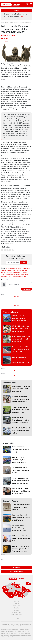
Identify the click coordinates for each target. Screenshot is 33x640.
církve (7, 268)
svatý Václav (13, 268)
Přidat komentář (26, 289)
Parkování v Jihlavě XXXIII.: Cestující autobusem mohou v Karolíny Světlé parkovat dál (20, 350)
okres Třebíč (24, 274)
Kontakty (16, 608)
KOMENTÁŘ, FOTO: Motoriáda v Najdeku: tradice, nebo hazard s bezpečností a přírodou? (19, 319)
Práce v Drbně (16, 612)
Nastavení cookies (16, 614)
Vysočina (9, 270)
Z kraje (6, 22)
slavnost (24, 270)
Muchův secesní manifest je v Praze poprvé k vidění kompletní (21, 507)
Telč (24, 276)
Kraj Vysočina (17, 270)
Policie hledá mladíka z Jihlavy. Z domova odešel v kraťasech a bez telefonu (20, 420)
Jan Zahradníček (17, 276)
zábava (3, 270)
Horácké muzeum (6, 272)
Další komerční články (16, 571)
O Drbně (16, 603)
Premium (16, 82)
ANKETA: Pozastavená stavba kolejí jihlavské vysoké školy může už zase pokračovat (20, 361)
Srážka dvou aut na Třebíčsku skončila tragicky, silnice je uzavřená (20, 449)
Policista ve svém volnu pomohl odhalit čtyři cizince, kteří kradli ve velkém (20, 409)
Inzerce (16, 610)
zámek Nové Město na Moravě (10, 274)
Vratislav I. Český (6, 276)
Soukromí (17, 601)
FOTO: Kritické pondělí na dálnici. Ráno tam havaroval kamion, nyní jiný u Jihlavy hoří (20, 481)
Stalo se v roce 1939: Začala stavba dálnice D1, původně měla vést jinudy (21, 339)
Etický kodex (16, 606)
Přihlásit (23, 262)
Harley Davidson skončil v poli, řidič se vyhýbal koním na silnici (21, 470)
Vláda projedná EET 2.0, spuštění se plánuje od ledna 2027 (21, 538)
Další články (16, 568)
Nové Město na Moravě (20, 272)
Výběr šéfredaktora (10, 312)
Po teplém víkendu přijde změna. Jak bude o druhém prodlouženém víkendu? (20, 399)
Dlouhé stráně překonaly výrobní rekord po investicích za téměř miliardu (21, 517)
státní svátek (22, 268)
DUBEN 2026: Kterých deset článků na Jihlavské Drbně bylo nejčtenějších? (20, 328)
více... (21, 16)
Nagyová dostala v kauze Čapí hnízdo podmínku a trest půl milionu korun (21, 491)
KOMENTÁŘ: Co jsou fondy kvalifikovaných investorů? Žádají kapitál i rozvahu (20, 548)
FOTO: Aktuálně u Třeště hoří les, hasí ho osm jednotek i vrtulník (21, 430)
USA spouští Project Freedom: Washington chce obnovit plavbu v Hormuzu (20, 528)
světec (28, 268)
